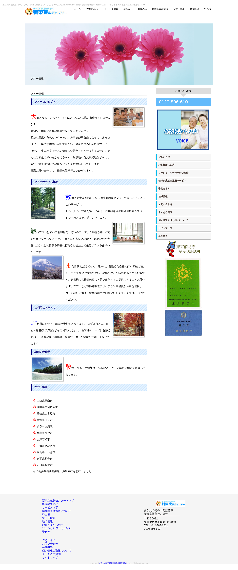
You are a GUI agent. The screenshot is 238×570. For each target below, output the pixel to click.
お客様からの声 (166, 164)
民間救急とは (93, 9)
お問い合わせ (165, 204)
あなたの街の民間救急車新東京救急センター (115, 563)
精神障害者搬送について (56, 511)
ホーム (77, 9)
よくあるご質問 (51, 554)
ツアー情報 (179, 9)
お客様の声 (141, 9)
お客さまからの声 (52, 524)
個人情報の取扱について (56, 550)
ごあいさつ (164, 156)
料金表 (126, 9)
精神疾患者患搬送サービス (172, 180)
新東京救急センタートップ (58, 500)
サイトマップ (165, 228)
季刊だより (164, 188)
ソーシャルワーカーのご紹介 (173, 172)
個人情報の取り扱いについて (173, 220)
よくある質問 (165, 212)
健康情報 (194, 9)
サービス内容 (112, 9)
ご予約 (207, 9)
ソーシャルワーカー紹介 (56, 528)
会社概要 (163, 236)
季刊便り (47, 531)
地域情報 (163, 196)
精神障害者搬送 (160, 9)
